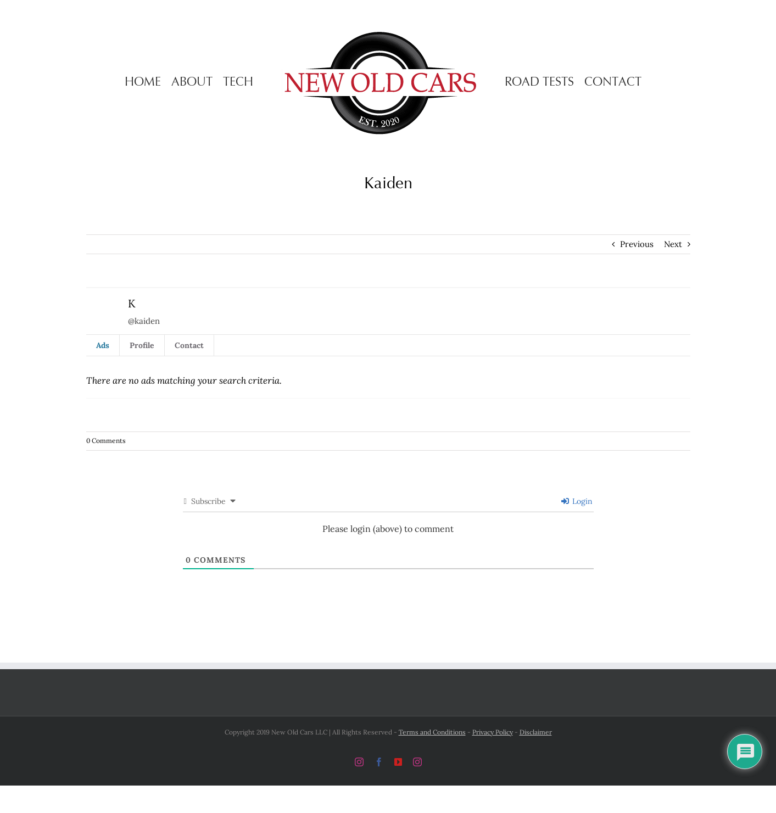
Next (673, 244)
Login (577, 501)
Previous (637, 244)
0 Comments (106, 440)
